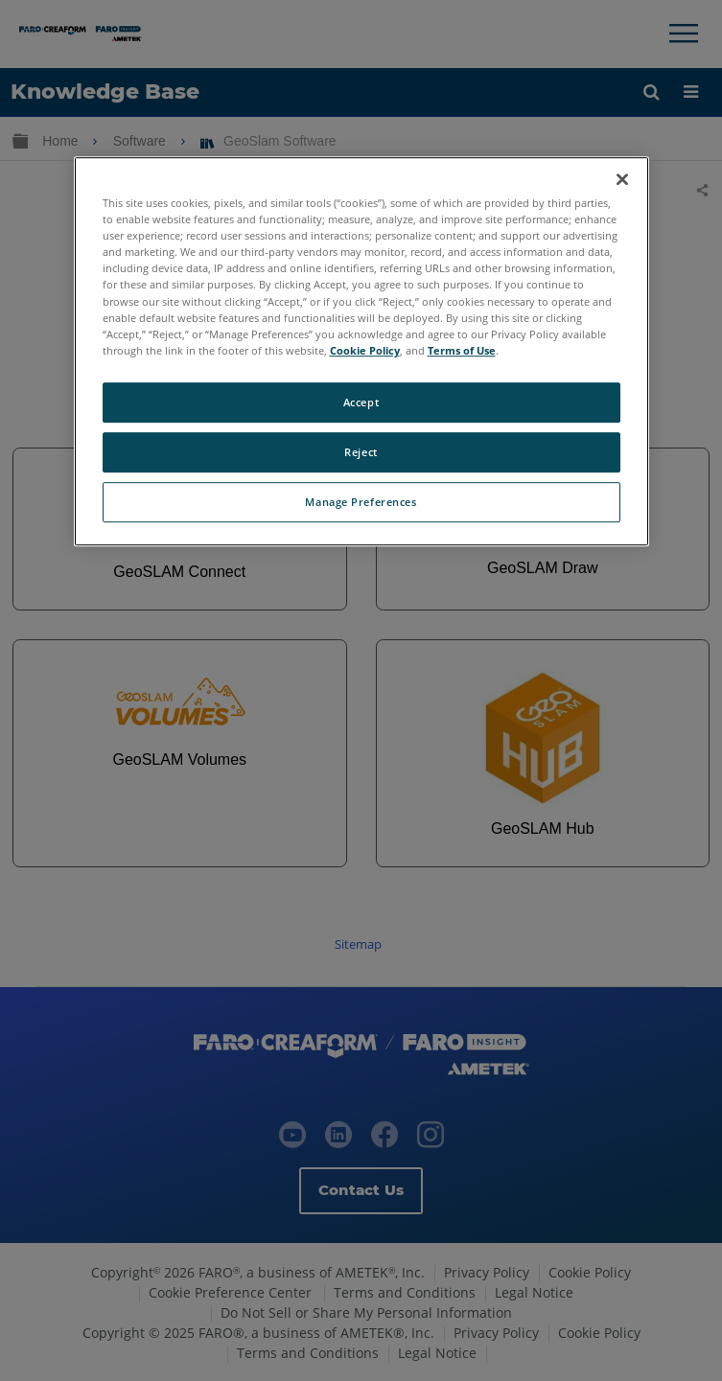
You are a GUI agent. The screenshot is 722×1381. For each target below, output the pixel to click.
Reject (360, 452)
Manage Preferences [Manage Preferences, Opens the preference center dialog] (360, 502)
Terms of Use (462, 350)
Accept (361, 402)
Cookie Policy (365, 350)
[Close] (622, 179)
